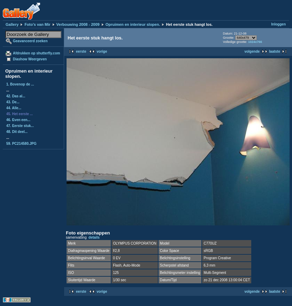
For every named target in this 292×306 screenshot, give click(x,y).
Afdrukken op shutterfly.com (36, 53)
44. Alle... (13, 108)
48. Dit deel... (17, 132)
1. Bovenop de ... (20, 84)
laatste (274, 51)
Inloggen (278, 24)
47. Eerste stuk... (20, 126)
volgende (252, 51)
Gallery (12, 24)
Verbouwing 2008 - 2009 (78, 24)
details (94, 237)
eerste (81, 51)
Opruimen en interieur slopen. (133, 24)
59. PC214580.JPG (21, 143)
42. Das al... (15, 96)
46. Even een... (18, 120)
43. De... (13, 102)
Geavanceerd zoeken (30, 41)
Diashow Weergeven (30, 59)
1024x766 (255, 42)
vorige (102, 51)
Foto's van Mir (37, 24)
